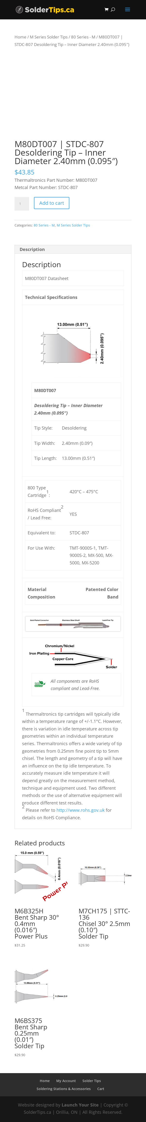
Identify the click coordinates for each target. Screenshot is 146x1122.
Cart (100, 1088)
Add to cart (51, 203)
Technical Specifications (51, 297)
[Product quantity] (22, 204)
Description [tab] (32, 249)
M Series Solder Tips (49, 37)
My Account (66, 1080)
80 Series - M (83, 37)
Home (20, 37)
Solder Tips (91, 1080)
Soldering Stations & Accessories (64, 1088)
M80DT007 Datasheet (46, 278)
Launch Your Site (80, 1105)
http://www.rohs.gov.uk (81, 810)
